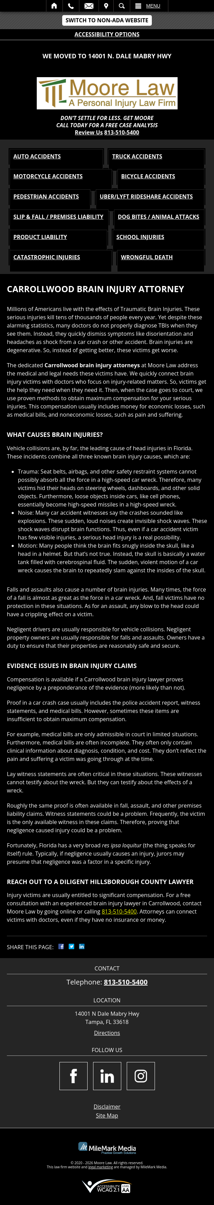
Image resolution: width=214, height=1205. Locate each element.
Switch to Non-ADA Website (107, 20)
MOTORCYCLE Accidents (48, 176)
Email (89, 6)
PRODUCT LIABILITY (40, 237)
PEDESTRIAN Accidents (46, 196)
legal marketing (100, 1167)
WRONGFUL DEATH (147, 257)
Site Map (107, 1115)
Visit (106, 6)
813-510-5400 (121, 132)
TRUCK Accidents (137, 156)
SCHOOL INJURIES (140, 237)
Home (54, 6)
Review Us (89, 132)
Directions (107, 1033)
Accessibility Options (107, 34)
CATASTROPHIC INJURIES (46, 257)
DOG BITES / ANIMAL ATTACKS (158, 216)
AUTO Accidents (37, 156)
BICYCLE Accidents (148, 176)
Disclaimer (106, 1106)
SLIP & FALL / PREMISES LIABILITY (58, 216)
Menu (153, 6)
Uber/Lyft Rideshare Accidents (146, 196)
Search (122, 6)
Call (71, 6)
